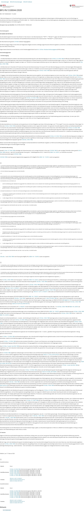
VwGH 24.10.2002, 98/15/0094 (49, 371)
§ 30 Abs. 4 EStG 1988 (44, 70)
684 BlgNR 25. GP (67, 300)
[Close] (1, 163)
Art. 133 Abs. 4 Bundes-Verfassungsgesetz (47, 49)
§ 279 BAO (16, 41)
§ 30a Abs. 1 (3, 256)
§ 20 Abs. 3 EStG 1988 (14, 473)
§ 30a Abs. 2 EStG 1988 (27, 139)
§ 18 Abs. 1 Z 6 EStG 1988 (9, 336)
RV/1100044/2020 (6, 510)
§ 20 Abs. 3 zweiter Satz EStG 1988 (11, 346)
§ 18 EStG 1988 (6, 352)
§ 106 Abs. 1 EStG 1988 (10, 417)
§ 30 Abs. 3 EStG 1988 (34, 284)
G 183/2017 (22, 306)
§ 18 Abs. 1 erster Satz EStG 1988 (70, 365)
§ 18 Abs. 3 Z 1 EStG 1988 (32, 400)
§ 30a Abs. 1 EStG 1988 (41, 281)
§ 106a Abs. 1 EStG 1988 (38, 415)
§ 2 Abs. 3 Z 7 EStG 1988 (9, 150)
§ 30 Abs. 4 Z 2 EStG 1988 (58, 58)
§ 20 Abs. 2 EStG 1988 (8, 279)
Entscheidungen (5, 2)
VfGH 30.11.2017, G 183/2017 (12, 288)
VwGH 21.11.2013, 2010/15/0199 (51, 354)
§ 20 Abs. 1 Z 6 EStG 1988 (10, 341)
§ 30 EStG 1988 (17, 154)
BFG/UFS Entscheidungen (16, 2)
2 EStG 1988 (11, 256)
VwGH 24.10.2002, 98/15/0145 (16, 480)
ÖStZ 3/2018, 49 (4, 385)
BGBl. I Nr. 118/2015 (33, 296)
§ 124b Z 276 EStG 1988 (51, 298)
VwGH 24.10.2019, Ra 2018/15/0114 (20, 303)
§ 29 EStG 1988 (53, 150)
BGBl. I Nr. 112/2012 (44, 157)
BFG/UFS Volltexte (27, 2)
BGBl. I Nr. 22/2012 (54, 152)
